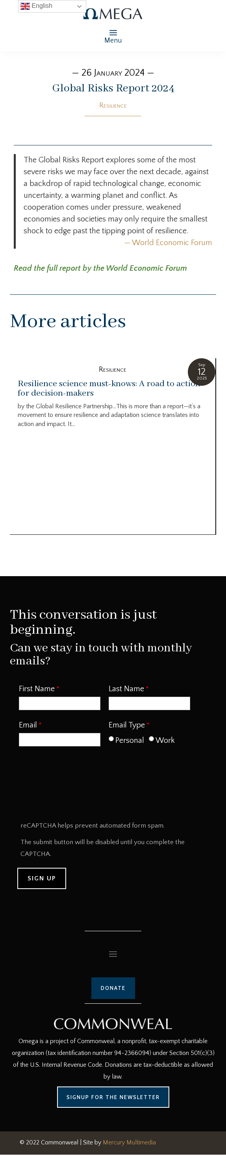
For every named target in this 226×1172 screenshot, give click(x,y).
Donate (113, 988)
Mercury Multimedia (129, 1142)
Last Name (126, 689)
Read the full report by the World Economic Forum (100, 268)
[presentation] (78, 786)
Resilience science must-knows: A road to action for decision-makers (109, 388)
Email (28, 725)
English (36, 6)
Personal (129, 740)
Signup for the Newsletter (113, 1097)
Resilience (113, 106)
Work (165, 740)
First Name (37, 689)
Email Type (127, 725)
